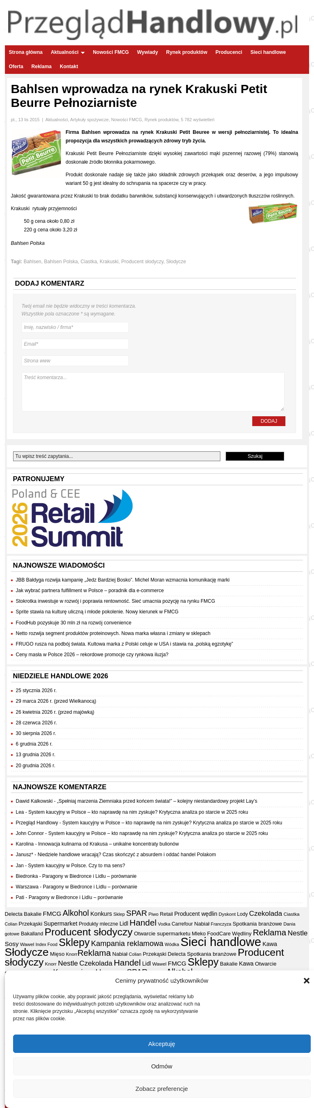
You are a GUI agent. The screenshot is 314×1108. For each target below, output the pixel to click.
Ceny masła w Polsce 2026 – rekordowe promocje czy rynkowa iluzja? (92, 654)
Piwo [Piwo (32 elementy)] (153, 914)
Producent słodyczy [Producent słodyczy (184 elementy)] (88, 931)
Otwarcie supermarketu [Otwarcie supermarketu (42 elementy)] (162, 933)
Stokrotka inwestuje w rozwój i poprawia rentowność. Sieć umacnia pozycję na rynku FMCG (115, 601)
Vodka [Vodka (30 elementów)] (164, 923)
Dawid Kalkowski (34, 801)
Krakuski (109, 261)
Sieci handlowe (268, 52)
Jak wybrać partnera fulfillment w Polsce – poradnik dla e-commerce (90, 590)
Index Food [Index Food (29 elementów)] (46, 944)
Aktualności (68, 52)
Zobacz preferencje (161, 1089)
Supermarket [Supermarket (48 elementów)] (61, 923)
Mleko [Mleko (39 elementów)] (199, 933)
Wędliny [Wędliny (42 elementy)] (241, 933)
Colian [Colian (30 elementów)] (11, 923)
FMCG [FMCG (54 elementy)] (52, 913)
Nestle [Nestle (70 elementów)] (297, 933)
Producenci (228, 52)
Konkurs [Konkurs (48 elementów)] (101, 913)
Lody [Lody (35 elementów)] (242, 914)
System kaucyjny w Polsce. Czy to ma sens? (76, 865)
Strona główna (26, 52)
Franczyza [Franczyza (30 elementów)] (221, 923)
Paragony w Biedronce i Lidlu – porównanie (89, 876)
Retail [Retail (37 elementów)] (166, 914)
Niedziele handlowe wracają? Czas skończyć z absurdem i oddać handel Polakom (127, 854)
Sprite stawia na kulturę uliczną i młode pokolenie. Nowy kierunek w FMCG (97, 612)
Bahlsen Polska (61, 261)
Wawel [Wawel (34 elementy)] (27, 944)
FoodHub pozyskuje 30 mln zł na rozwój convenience (74, 623)
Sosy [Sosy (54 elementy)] (12, 943)
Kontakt (69, 66)
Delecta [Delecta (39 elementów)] (13, 914)
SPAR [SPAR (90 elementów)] (136, 913)
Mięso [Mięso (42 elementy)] (57, 954)
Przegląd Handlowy (37, 823)
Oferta (16, 66)
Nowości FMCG (111, 52)
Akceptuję (161, 1044)
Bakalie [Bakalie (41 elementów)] (32, 914)
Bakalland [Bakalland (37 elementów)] (32, 934)
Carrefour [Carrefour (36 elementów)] (182, 924)
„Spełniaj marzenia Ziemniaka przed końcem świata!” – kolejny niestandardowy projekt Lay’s (157, 801)
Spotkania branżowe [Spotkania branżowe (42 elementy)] (257, 924)
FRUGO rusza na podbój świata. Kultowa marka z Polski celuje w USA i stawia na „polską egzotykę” (124, 644)
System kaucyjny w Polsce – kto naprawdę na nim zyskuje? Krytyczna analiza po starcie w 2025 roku (138, 812)
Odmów (162, 1067)
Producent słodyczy (142, 261)
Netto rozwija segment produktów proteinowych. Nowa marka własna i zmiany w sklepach (113, 633)
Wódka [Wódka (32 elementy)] (172, 944)
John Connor (30, 833)
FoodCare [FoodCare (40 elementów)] (219, 933)
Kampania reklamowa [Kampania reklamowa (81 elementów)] (127, 943)
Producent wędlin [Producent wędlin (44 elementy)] (195, 914)
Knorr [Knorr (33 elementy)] (71, 954)
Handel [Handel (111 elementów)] (143, 922)
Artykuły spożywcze (89, 119)
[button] (307, 982)
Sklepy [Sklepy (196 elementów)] (74, 942)
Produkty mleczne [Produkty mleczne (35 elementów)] (98, 924)
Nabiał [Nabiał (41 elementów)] (201, 924)
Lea (20, 812)
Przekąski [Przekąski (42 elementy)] (31, 924)
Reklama (41, 66)
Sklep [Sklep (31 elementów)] (119, 914)
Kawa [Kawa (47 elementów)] (269, 944)
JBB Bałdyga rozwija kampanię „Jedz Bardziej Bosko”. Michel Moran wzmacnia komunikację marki (123, 580)
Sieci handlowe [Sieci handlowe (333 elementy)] (220, 941)
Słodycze (176, 261)
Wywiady (147, 52)
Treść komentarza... (153, 391)
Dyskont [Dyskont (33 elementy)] (227, 914)
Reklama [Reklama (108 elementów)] (269, 932)
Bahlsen (32, 261)
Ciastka (89, 261)
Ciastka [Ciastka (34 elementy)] (291, 914)
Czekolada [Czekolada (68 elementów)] (265, 913)
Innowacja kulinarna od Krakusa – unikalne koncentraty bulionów (108, 844)
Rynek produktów (186, 52)
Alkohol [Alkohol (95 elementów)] (76, 912)
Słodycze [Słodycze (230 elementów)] (27, 952)
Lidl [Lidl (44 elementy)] (123, 924)
